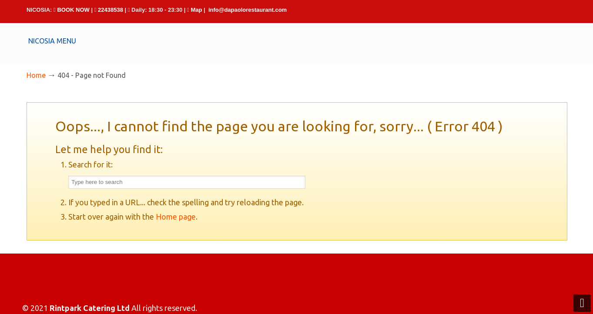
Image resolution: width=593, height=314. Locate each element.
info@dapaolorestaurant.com (247, 10)
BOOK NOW (73, 10)
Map (196, 10)
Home (36, 75)
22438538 (110, 10)
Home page (176, 216)
